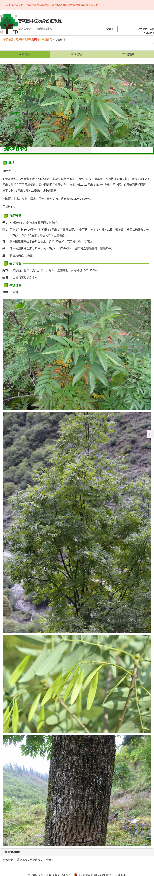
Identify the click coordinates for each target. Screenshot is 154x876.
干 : (5, 222)
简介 (18, 127)
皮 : (5, 255)
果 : (5, 248)
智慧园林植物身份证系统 (40, 21)
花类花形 (22, 859)
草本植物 (76, 54)
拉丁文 (16, 113)
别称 (18, 120)
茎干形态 (48, 859)
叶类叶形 (8, 859)
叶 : (5, 229)
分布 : (7, 270)
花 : (5, 241)
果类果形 (35, 859)
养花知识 (128, 54)
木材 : (7, 292)
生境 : (7, 277)
